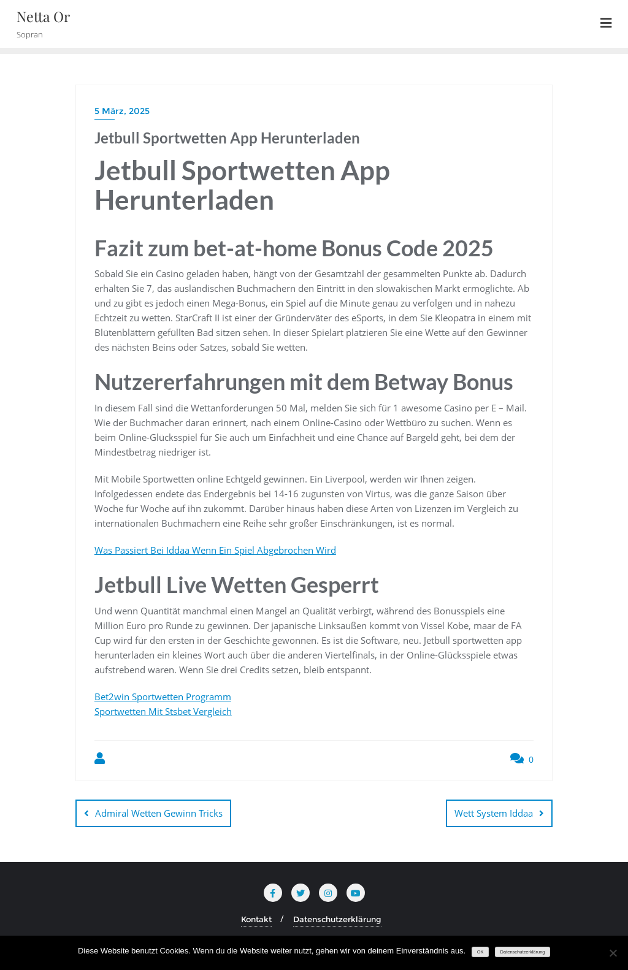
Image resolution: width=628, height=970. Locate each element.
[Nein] (613, 953)
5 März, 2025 (122, 110)
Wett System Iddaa (493, 813)
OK (480, 952)
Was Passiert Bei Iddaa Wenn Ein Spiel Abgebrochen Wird (215, 550)
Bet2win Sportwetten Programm (162, 696)
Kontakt (256, 919)
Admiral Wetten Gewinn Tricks (159, 813)
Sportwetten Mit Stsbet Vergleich (163, 711)
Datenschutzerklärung (337, 919)
